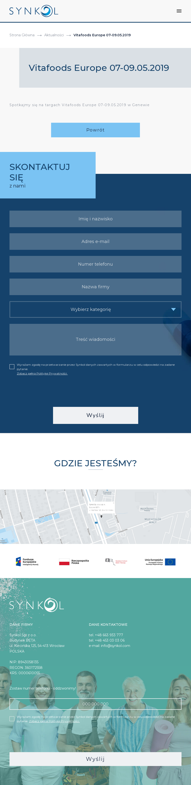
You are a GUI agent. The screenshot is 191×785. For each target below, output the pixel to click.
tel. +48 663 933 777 (106, 634)
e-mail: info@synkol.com (109, 645)
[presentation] (96, 390)
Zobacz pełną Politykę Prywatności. (42, 373)
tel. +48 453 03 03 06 (107, 640)
